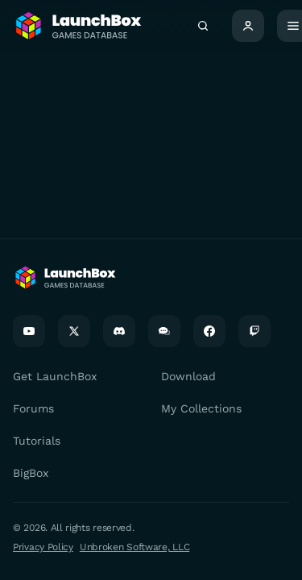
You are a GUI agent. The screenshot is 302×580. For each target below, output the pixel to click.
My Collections (201, 408)
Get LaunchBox (55, 376)
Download (188, 376)
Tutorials (36, 440)
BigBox (30, 472)
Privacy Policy (43, 547)
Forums (33, 408)
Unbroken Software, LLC (134, 547)
